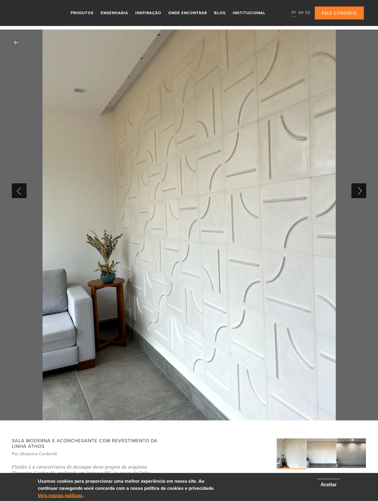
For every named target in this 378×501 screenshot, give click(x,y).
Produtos (82, 13)
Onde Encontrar (187, 13)
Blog (220, 13)
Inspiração (148, 13)
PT (293, 12)
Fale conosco (339, 13)
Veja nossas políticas (60, 495)
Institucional (249, 13)
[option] (189, 225)
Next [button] (358, 190)
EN (300, 12)
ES (307, 12)
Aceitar (329, 484)
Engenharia (114, 13)
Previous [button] (19, 190)
